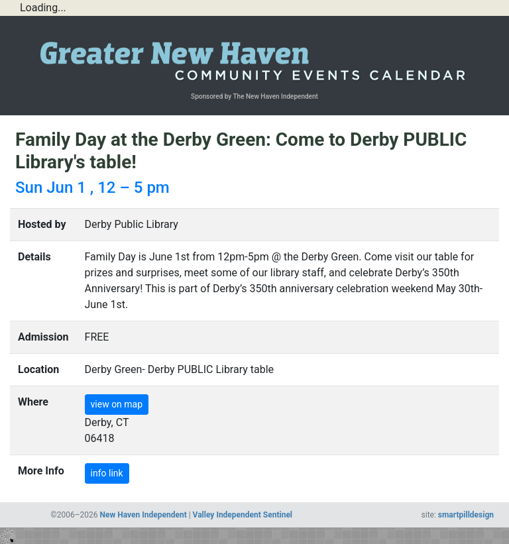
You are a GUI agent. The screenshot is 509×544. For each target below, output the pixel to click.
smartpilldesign (466, 514)
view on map (117, 404)
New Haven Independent (143, 514)
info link (107, 473)
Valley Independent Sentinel (242, 514)
